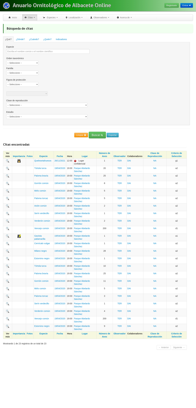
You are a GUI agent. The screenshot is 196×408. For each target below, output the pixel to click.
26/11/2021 (60, 160)
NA (154, 160)
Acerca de (124, 17)
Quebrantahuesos (42, 160)
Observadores (99, 17)
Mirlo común (40, 190)
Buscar (97, 135)
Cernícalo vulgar (42, 243)
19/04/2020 (60, 168)
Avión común (40, 206)
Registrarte (171, 5)
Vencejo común (41, 228)
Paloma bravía (41, 175)
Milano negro (40, 251)
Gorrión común (41, 183)
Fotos (30, 156)
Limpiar (81, 135)
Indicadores (61, 39)
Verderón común (42, 221)
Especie (10, 47)
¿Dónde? (20, 39)
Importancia (19, 156)
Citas (29, 17)
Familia (9, 68)
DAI (129, 160)
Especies (50, 17)
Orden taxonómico (15, 58)
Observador (120, 156)
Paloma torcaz (41, 198)
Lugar (85, 156)
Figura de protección (16, 80)
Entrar (186, 5)
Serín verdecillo (41, 213)
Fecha (60, 156)
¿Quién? (47, 39)
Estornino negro (41, 258)
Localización (74, 17)
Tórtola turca (40, 168)
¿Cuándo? (34, 39)
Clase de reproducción (17, 100)
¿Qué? (8, 39)
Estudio (9, 112)
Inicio (13, 17)
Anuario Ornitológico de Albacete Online (62, 5)
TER (119, 160)
